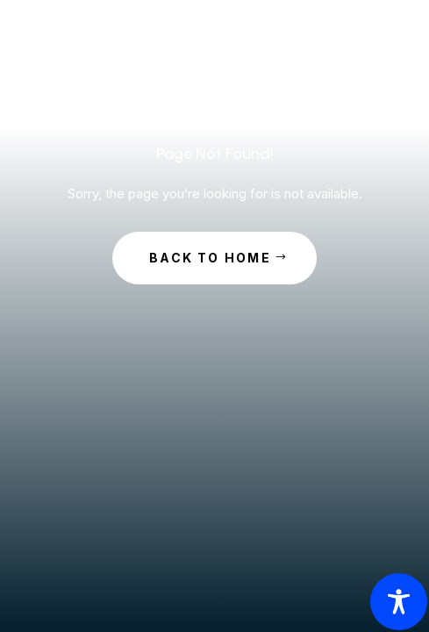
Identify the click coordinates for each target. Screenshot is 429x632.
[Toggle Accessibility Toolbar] (398, 601)
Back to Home (210, 257)
